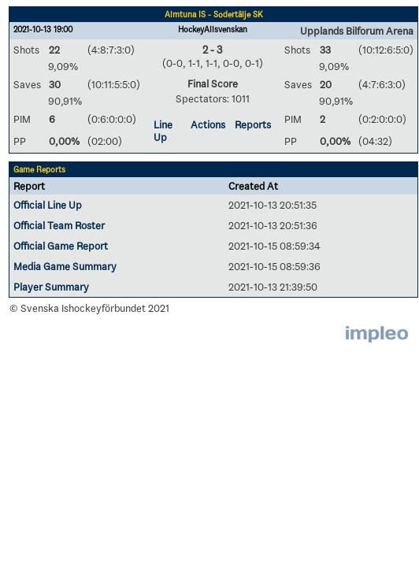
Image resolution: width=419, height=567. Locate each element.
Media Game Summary (65, 266)
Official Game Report (60, 245)
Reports (253, 124)
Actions (208, 124)
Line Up (163, 130)
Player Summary (51, 286)
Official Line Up (47, 204)
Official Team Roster (59, 225)
